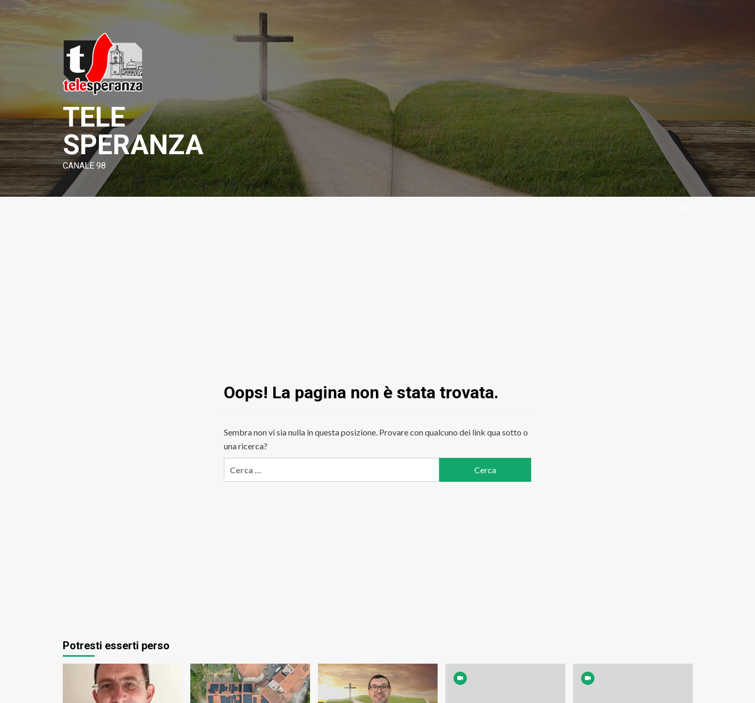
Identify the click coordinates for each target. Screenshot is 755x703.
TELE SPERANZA (134, 131)
